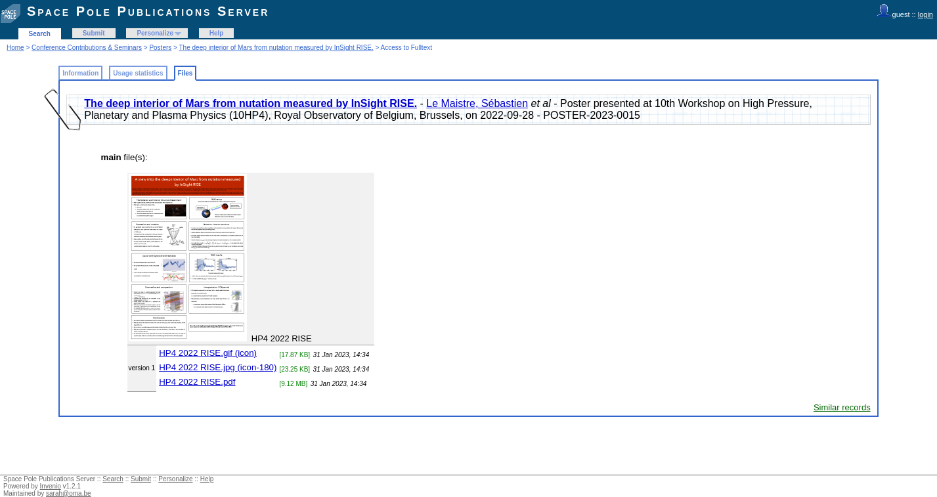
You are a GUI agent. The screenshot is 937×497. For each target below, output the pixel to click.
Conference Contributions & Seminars (87, 47)
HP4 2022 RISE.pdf (197, 382)
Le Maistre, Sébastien (477, 103)
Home (15, 47)
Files (185, 73)
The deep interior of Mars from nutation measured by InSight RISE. (276, 47)
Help (216, 33)
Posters (160, 47)
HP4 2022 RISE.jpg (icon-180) (217, 367)
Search (40, 33)
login (925, 14)
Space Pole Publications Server (148, 11)
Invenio (50, 486)
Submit (94, 33)
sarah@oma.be (68, 493)
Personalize (155, 33)
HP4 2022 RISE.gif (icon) (208, 353)
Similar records (842, 407)
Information (80, 73)
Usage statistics (138, 73)
